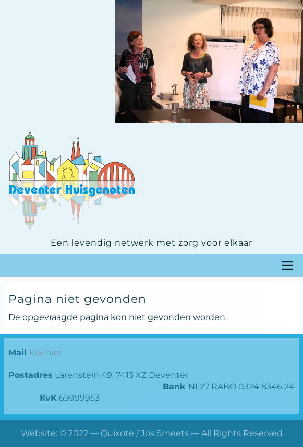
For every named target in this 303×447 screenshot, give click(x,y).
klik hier (45, 352)
